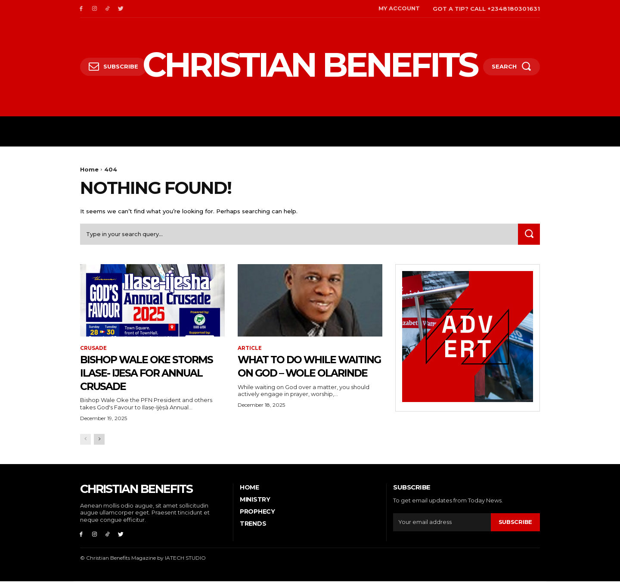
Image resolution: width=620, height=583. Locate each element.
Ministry (255, 501)
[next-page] (99, 440)
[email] (442, 523)
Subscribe (515, 523)
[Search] (528, 235)
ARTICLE (250, 349)
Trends (253, 525)
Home (89, 169)
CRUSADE (93, 349)
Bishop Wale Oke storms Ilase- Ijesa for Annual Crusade (146, 373)
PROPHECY (257, 513)
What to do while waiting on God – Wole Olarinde (297, 373)
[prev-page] (85, 440)
